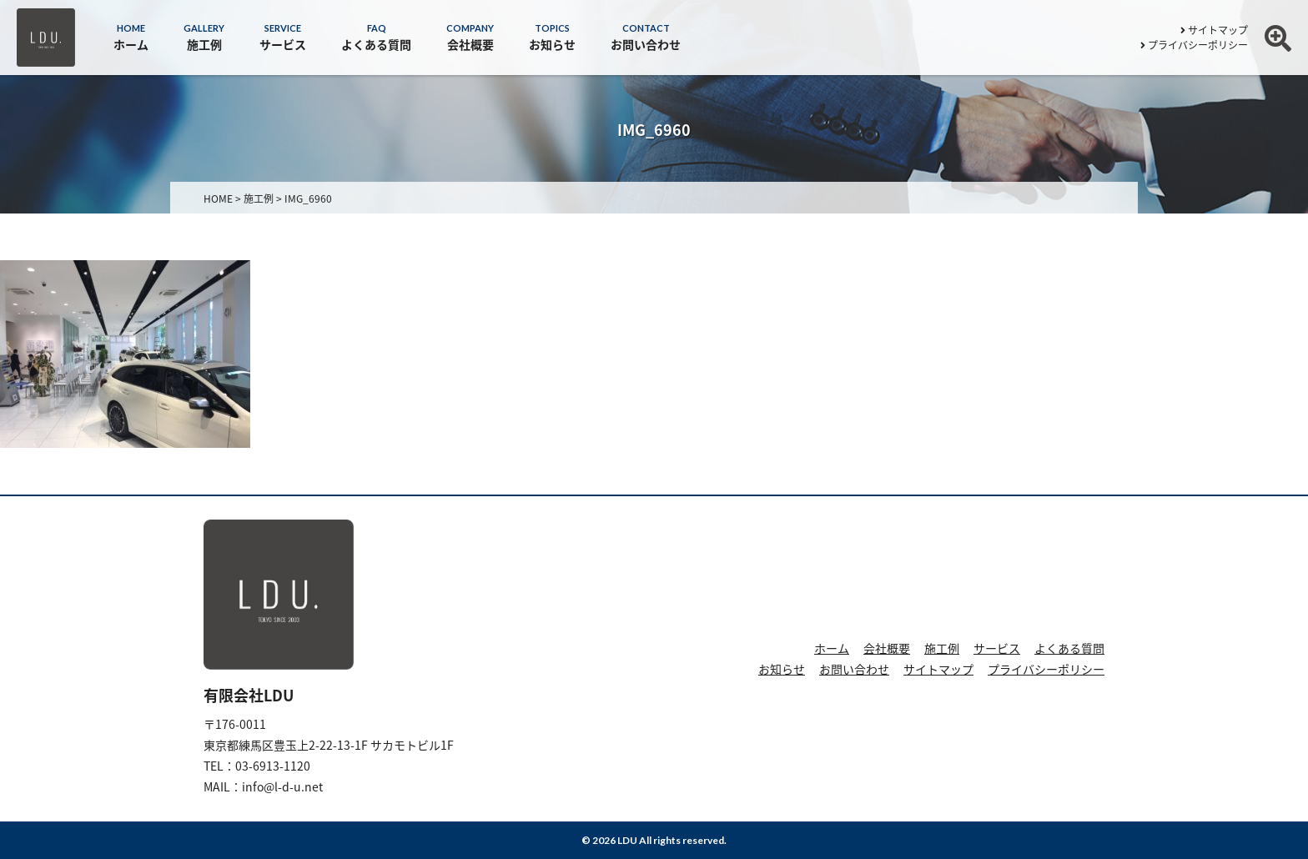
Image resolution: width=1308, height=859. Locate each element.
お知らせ (781, 669)
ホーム (831, 648)
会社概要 (886, 648)
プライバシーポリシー (1194, 45)
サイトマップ (1214, 30)
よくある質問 (1069, 648)
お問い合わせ (854, 669)
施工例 (941, 648)
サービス (996, 648)
